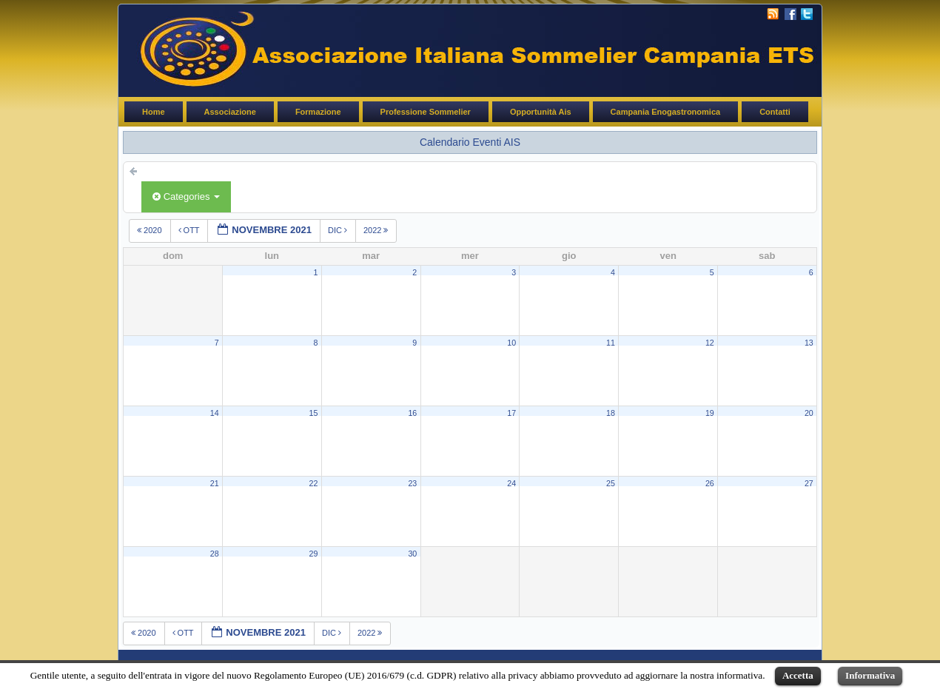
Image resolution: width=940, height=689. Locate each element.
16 (412, 413)
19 (709, 413)
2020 (150, 230)
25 (610, 483)
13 (809, 342)
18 (610, 413)
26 (709, 483)
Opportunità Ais (540, 111)
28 (214, 553)
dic (338, 230)
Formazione (318, 111)
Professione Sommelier (425, 111)
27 (809, 483)
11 (610, 342)
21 (214, 483)
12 (709, 342)
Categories (186, 196)
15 (313, 413)
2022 (377, 230)
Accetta (797, 675)
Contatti (774, 111)
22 (313, 483)
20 (809, 413)
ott (190, 230)
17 (511, 413)
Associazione (230, 111)
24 (511, 483)
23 (412, 483)
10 (511, 342)
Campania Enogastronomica (666, 111)
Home (153, 111)
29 (313, 553)
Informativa (870, 675)
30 (412, 553)
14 (214, 413)
